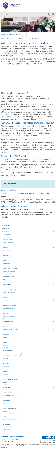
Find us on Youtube (53, 437)
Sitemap (48, 440)
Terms (53, 440)
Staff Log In (42, 440)
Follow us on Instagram (50, 437)
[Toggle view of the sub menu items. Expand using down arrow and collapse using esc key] (54, 240)
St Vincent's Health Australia (16, 444)
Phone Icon (49, 14)
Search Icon (53, 14)
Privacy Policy (51, 442)
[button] (3, 14)
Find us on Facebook (43, 437)
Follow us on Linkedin (46, 437)
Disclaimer (43, 442)
